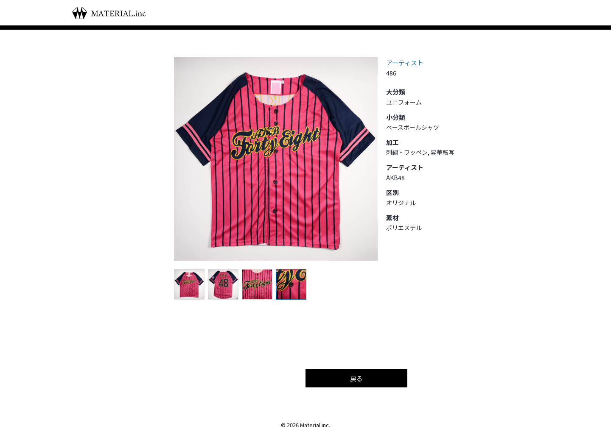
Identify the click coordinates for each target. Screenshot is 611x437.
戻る (356, 378)
